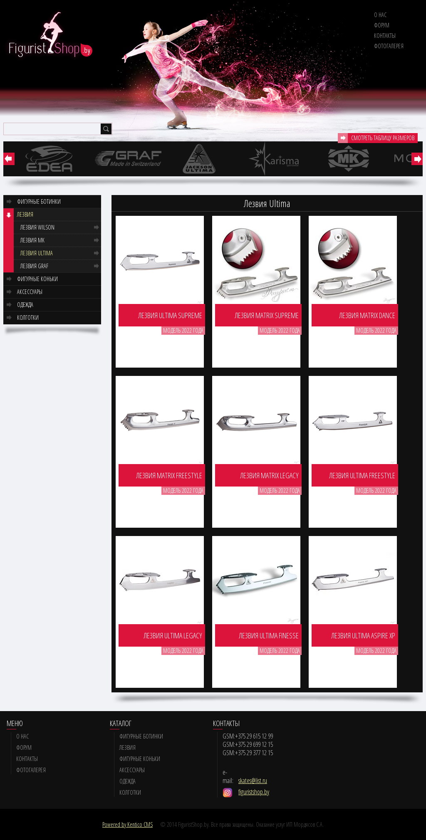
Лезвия (25, 214)
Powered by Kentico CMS (127, 824)
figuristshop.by (253, 791)
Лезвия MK (32, 240)
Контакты (385, 36)
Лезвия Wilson (37, 227)
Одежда (25, 305)
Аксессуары (29, 292)
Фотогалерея (389, 46)
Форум (381, 25)
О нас (380, 15)
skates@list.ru (252, 780)
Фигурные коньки (37, 279)
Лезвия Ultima (36, 253)
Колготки (28, 317)
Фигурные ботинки (39, 201)
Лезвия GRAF (34, 266)
